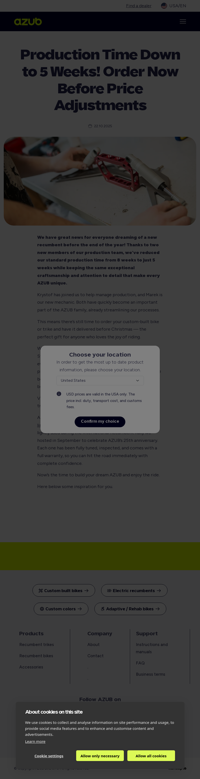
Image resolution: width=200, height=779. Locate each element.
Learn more (35, 741)
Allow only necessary (100, 755)
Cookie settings (48, 755)
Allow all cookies (151, 755)
